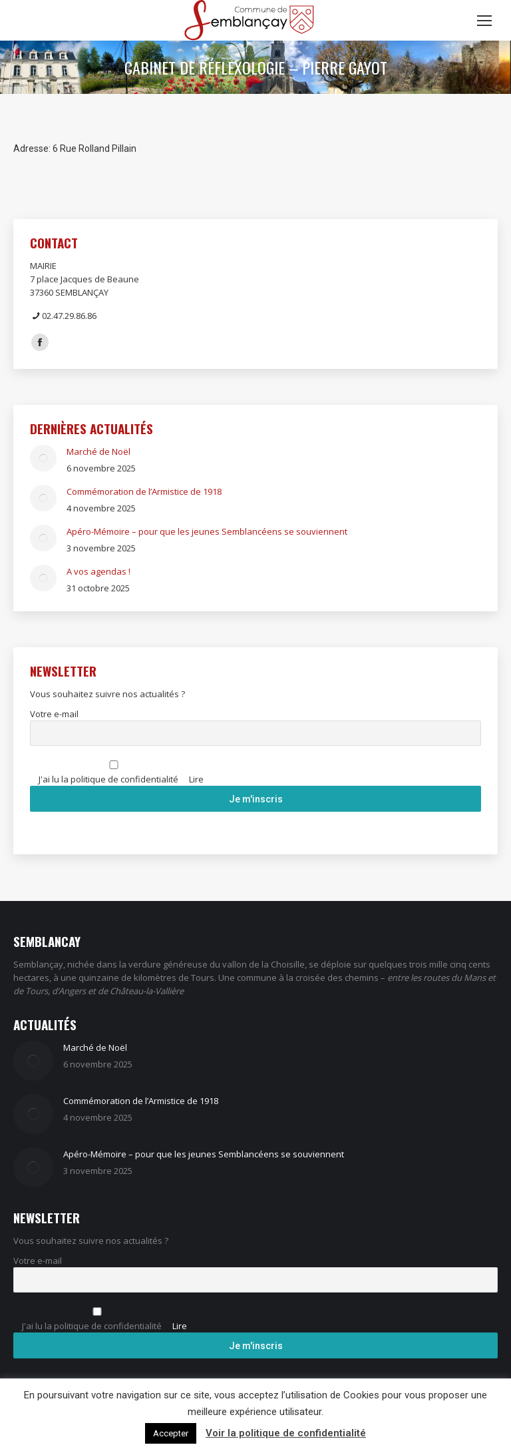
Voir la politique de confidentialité (286, 1433)
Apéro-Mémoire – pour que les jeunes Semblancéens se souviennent (207, 531)
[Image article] (43, 458)
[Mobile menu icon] (484, 20)
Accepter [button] (170, 1433)
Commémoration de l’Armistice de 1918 (144, 491)
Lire (196, 779)
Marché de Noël (98, 451)
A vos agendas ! (98, 571)
